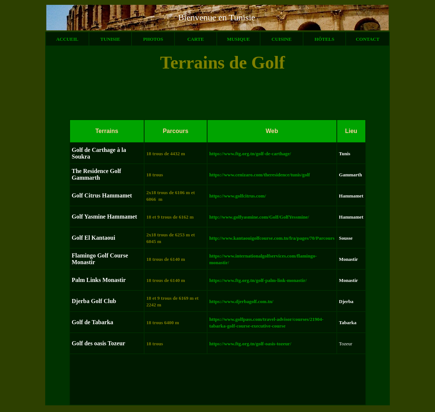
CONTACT (367, 39)
